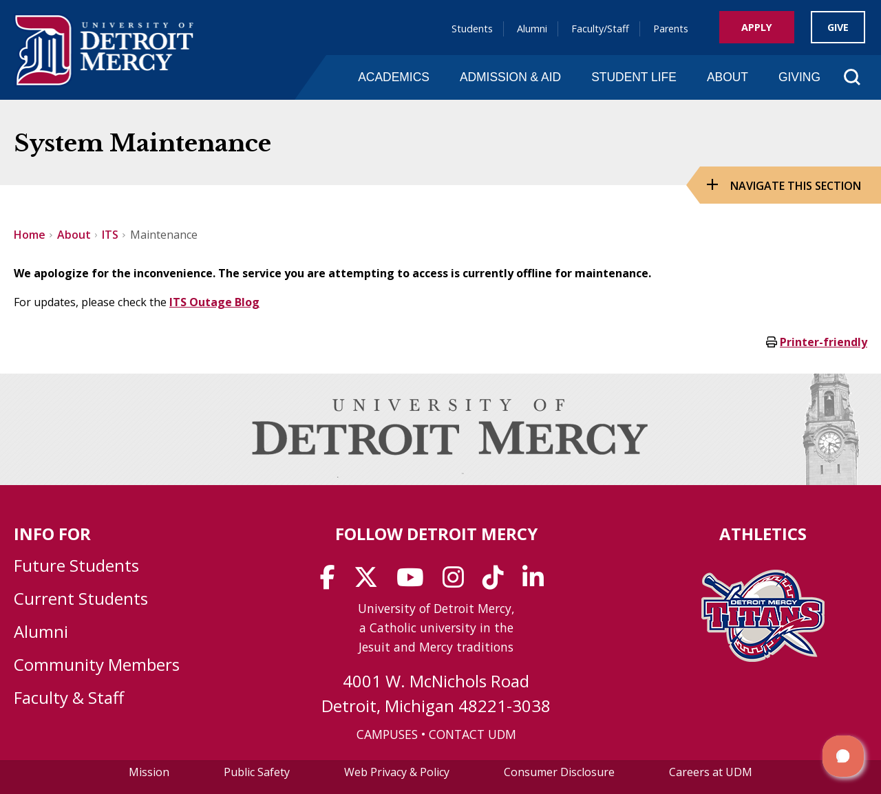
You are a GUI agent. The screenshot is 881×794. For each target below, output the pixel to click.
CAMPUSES (387, 734)
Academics (393, 77)
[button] (843, 756)
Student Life (634, 77)
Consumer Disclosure (559, 772)
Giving (799, 77)
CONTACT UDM (472, 734)
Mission (149, 772)
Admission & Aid (510, 77)
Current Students (81, 598)
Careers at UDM (710, 772)
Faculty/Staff (600, 28)
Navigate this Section (795, 185)
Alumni (532, 28)
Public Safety (257, 772)
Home (29, 234)
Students (472, 28)
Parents (670, 28)
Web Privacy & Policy (396, 772)
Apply (756, 27)
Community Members (97, 664)
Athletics (763, 533)
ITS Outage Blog (214, 302)
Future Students (76, 565)
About (727, 77)
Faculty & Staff (69, 697)
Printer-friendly (823, 342)
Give (838, 27)
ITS (110, 234)
